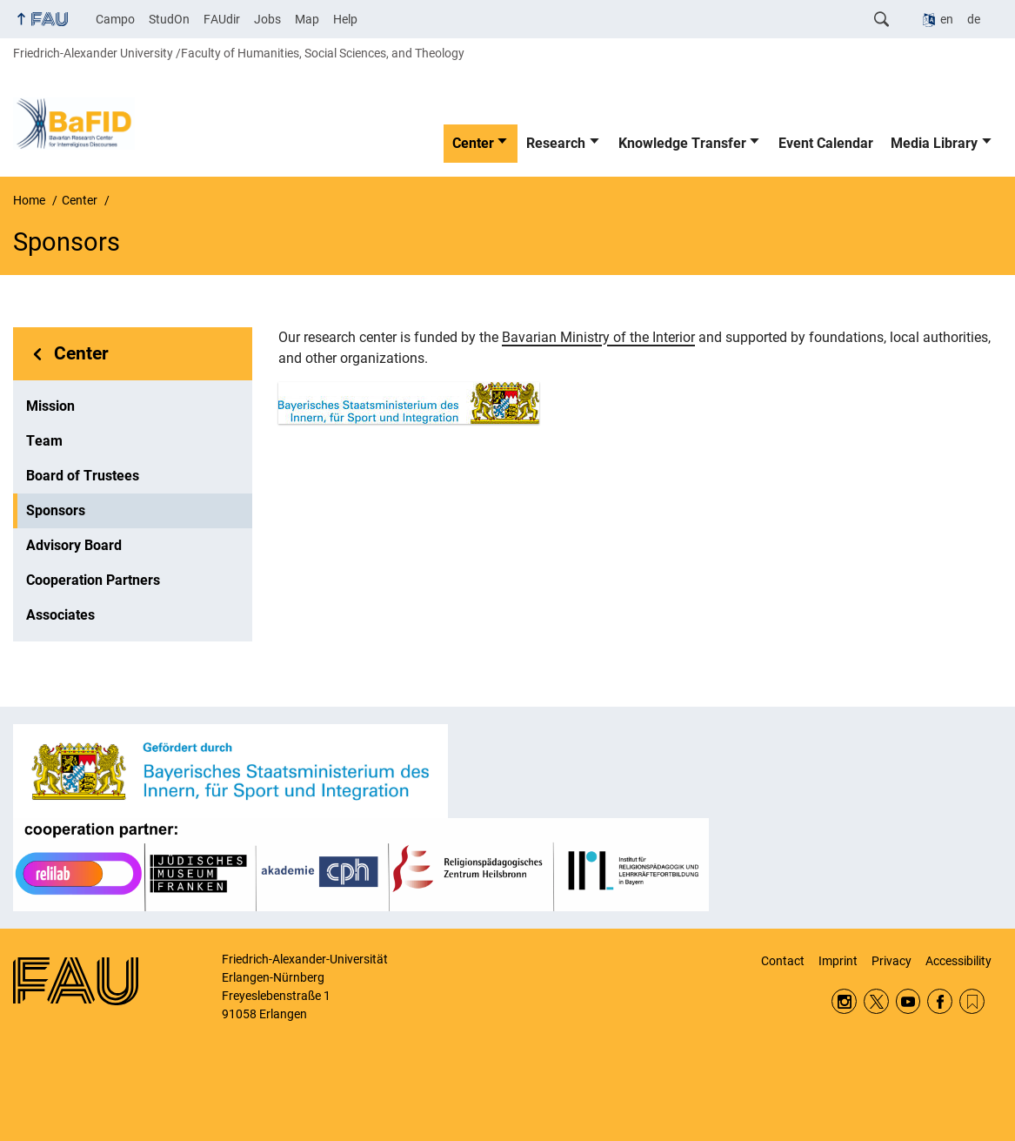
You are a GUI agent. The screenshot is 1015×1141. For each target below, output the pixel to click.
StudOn (169, 19)
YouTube (908, 1001)
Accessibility (958, 961)
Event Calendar (825, 143)
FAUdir (222, 19)
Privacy (891, 961)
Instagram (844, 1001)
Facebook (939, 1001)
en (946, 19)
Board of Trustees (82, 475)
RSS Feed (972, 1001)
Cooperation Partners (93, 580)
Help (345, 19)
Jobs (267, 19)
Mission (50, 406)
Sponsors (55, 510)
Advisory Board (74, 545)
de (973, 19)
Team (44, 441)
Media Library (934, 143)
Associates (60, 615)
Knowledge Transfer (682, 143)
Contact (783, 961)
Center (473, 143)
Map (307, 19)
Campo (115, 19)
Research (555, 143)
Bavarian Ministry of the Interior (598, 337)
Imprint (838, 961)
